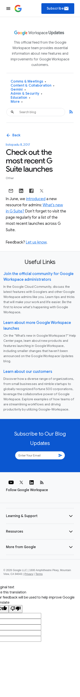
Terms (39, 574)
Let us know (36, 242)
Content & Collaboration (32, 86)
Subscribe (58, 8)
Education (20, 98)
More (17, 102)
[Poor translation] (15, 609)
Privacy (29, 574)
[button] (40, 516)
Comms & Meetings (28, 82)
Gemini (18, 90)
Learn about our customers (27, 371)
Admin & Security (26, 94)
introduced (35, 199)
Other (10, 178)
